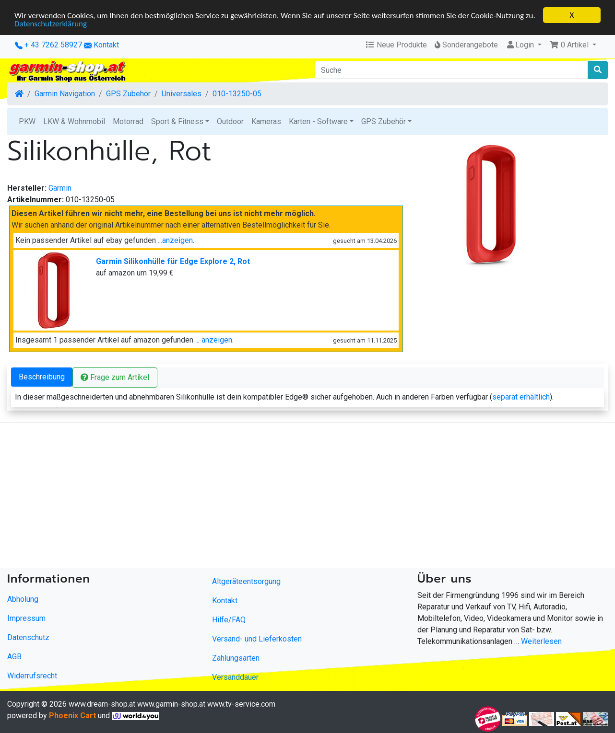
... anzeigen (213, 339)
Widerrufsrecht (32, 675)
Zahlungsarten (236, 658)
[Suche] (451, 70)
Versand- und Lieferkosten (257, 638)
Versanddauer (235, 677)
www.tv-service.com (241, 704)
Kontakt (106, 44)
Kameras (266, 121)
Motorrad (128, 121)
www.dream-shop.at (102, 704)
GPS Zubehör (128, 93)
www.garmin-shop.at (171, 704)
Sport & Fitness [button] (177, 121)
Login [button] (521, 44)
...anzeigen (175, 240)
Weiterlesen (541, 641)
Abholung (22, 599)
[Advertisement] (288, 497)
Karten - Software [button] (318, 121)
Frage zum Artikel (115, 377)
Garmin (59, 188)
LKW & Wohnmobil (74, 121)
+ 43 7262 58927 (48, 44)
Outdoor (230, 121)
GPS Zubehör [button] (383, 121)
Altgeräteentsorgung (246, 581)
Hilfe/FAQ (229, 619)
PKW (27, 121)
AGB (14, 656)
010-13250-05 (237, 93)
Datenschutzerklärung (50, 23)
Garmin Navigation (65, 93)
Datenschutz (28, 637)
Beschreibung (42, 376)
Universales (181, 93)
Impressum (26, 618)
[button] (572, 45)
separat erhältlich (521, 396)
